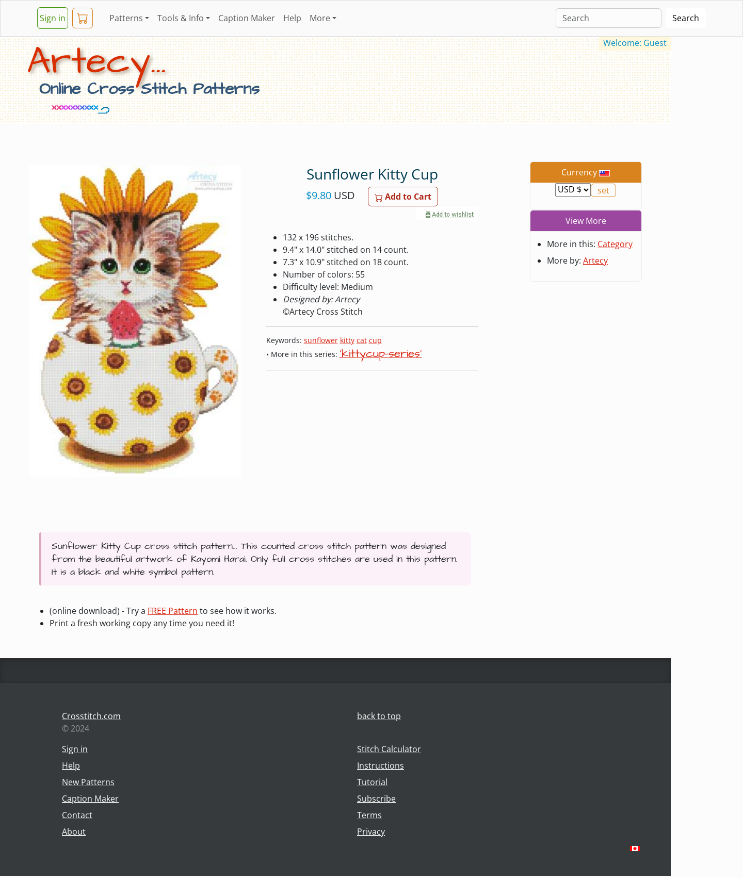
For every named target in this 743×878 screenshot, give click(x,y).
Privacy (371, 831)
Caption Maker (246, 18)
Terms (369, 815)
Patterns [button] (126, 18)
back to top (379, 716)
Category (615, 244)
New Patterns (88, 782)
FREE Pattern (173, 610)
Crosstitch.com (91, 716)
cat (362, 340)
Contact (77, 815)
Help (292, 18)
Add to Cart (403, 196)
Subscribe (376, 798)
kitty (347, 340)
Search (685, 18)
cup (375, 340)
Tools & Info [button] (180, 18)
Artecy (595, 260)
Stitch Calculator (389, 749)
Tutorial (372, 782)
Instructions (380, 765)
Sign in (53, 18)
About (74, 831)
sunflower (321, 340)
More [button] (320, 18)
